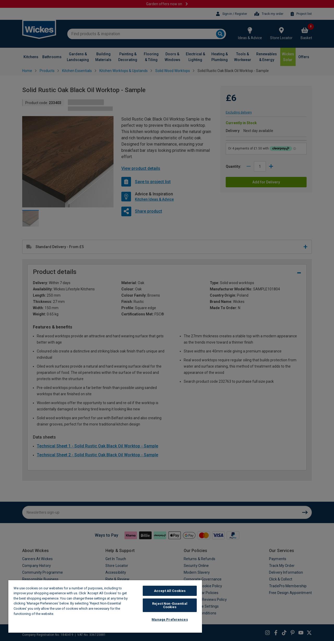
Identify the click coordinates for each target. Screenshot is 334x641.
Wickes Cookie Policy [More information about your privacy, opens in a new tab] (73, 614)
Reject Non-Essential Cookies (169, 605)
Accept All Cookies (170, 591)
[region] (105, 606)
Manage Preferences (170, 619)
